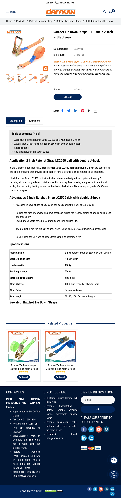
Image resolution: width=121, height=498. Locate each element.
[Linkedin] (76, 111)
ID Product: (59, 54)
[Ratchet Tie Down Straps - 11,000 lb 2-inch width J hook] (60, 11)
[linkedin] (84, 438)
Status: (57, 89)
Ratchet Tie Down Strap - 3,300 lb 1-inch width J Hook (60, 367)
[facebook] (84, 429)
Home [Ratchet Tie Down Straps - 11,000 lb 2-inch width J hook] (9, 21)
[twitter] (91, 429)
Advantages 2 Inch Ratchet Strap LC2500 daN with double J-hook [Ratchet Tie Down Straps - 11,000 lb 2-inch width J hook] (47, 143)
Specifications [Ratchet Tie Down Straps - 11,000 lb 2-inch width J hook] (21, 147)
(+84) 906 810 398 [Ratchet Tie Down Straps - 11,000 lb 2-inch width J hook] (64, 2)
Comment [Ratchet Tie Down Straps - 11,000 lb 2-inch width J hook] (34, 120)
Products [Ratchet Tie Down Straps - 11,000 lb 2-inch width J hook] (20, 21)
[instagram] (106, 429)
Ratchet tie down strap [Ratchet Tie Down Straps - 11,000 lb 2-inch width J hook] (40, 21)
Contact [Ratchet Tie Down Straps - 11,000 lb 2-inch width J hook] (68, 96)
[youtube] (99, 429)
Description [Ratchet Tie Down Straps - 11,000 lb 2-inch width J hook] (15, 120)
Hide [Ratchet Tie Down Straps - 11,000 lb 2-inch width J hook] (36, 133)
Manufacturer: (60, 48)
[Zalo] (97, 111)
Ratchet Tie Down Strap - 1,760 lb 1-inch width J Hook (23, 367)
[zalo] (91, 438)
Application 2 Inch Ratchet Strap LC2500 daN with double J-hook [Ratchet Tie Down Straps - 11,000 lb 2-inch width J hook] (47, 139)
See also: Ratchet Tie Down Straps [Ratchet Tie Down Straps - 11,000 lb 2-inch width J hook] (31, 151)
